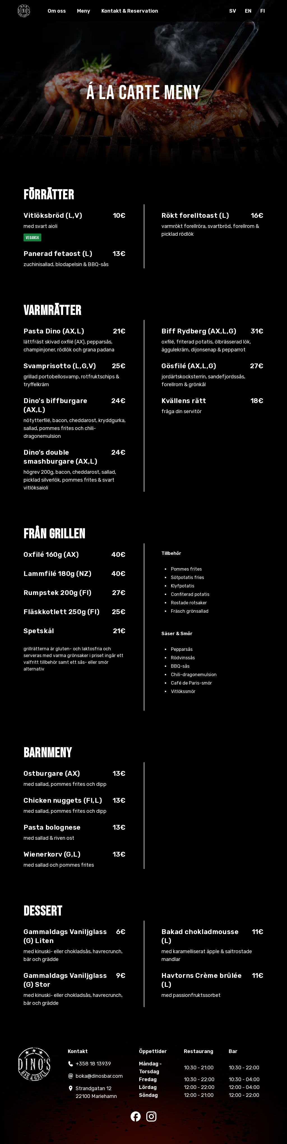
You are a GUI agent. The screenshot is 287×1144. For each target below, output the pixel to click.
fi (262, 13)
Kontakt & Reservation (133, 13)
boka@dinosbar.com (94, 1076)
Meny (87, 13)
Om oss (61, 13)
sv (232, 13)
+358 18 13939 (88, 1064)
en (248, 13)
